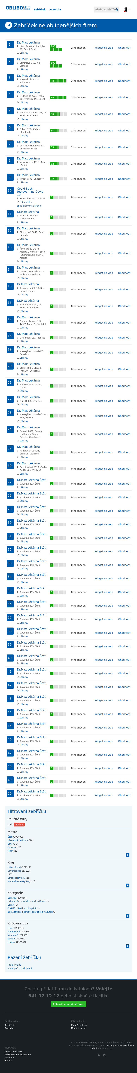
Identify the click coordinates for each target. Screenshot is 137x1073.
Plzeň (10, 851)
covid (10, 928)
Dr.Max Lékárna (28, 212)
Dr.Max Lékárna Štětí (31, 480)
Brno (10, 844)
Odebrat (19, 824)
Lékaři (11, 905)
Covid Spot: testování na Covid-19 (30, 191)
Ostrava (12, 847)
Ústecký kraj (14, 867)
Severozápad (15, 871)
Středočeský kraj (16, 878)
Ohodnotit (124, 47)
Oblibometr (17, 10)
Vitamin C (13, 935)
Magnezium (14, 931)
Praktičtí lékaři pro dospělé (22, 908)
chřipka (12, 942)
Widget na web (104, 47)
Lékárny (24, 53)
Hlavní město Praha (18, 840)
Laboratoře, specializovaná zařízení (26, 901)
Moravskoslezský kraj (19, 881)
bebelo (11, 938)
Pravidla (55, 9)
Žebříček (39, 9)
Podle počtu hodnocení (20, 968)
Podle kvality (14, 965)
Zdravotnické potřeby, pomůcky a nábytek (30, 912)
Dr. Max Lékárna (28, 42)
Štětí (10, 837)
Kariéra (9, 1060)
